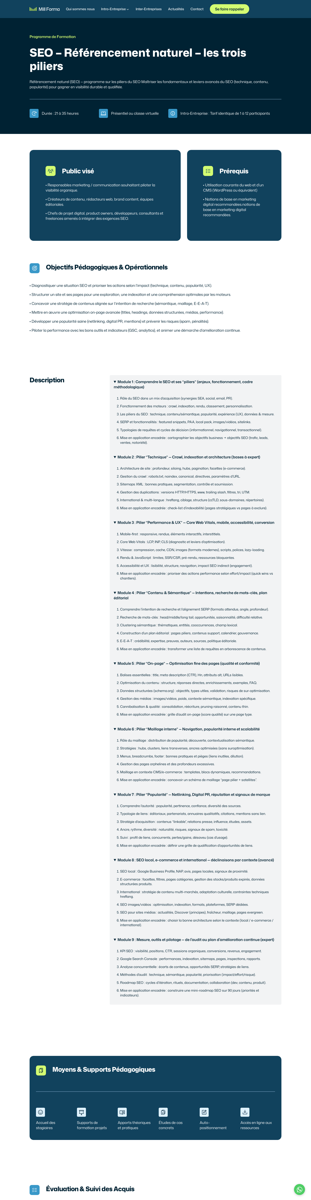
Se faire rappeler (229, 9)
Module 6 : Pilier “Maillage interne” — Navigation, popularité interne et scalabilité (189, 729)
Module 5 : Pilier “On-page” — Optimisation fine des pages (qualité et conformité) (189, 663)
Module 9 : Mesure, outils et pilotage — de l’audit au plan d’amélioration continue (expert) (196, 939)
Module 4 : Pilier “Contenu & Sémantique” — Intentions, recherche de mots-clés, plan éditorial (190, 595)
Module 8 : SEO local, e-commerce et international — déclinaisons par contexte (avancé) (196, 860)
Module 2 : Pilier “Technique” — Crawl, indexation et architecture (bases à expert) (189, 457)
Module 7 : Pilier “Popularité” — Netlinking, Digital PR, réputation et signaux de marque (194, 794)
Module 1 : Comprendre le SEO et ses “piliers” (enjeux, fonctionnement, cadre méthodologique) (183, 384)
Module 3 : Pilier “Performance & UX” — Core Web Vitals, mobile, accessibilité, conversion (196, 522)
